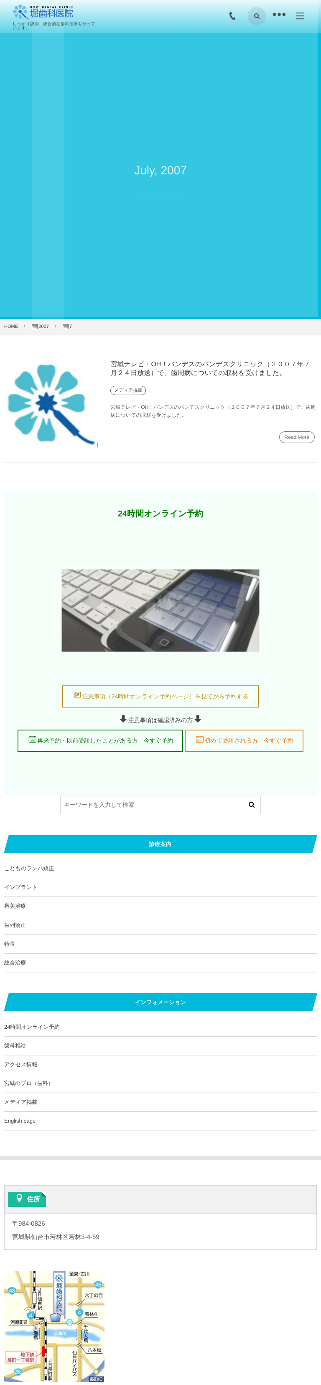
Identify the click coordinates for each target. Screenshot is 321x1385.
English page (20, 1121)
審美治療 (15, 906)
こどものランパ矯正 (29, 868)
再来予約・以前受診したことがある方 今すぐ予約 (105, 740)
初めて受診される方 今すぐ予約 (249, 740)
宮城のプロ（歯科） (29, 1083)
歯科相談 (15, 1046)
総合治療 (15, 962)
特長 (9, 944)
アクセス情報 (20, 1064)
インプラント (21, 887)
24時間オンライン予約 (32, 1027)
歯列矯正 (15, 925)
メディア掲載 (20, 1102)
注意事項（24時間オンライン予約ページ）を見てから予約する (165, 696)
